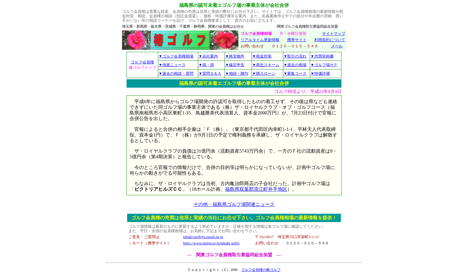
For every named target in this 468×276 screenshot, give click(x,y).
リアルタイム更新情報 (260, 40)
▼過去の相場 (295, 65)
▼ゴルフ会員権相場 (175, 56)
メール (337, 46)
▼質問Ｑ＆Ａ (209, 73)
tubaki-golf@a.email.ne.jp (203, 237)
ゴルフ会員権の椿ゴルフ (261, 270)
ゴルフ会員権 (142, 62)
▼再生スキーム (265, 65)
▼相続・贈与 (236, 73)
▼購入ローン (263, 73)
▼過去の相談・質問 (175, 73)
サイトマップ (333, 34)
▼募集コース (295, 73)
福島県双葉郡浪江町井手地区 (256, 189)
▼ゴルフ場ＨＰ (324, 65)
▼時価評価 (320, 73)
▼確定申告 (234, 65)
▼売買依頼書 (322, 56)
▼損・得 (206, 65)
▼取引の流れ (295, 56)
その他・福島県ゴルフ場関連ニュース (234, 204)
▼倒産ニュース (172, 65)
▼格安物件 (234, 56)
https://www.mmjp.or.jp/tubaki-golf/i (211, 243)
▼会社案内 (208, 56)
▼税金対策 (262, 56)
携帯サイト (297, 40)
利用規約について (329, 40)
